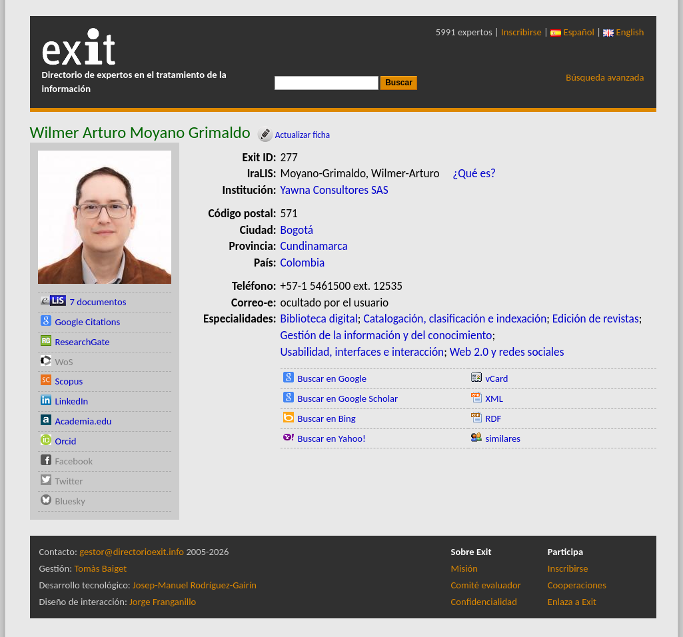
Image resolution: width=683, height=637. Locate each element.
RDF (494, 418)
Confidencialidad (484, 602)
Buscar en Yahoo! (332, 438)
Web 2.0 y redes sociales (507, 351)
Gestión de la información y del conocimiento (386, 335)
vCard (497, 378)
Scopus (69, 381)
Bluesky (70, 501)
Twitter (69, 481)
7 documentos (98, 302)
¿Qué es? (474, 173)
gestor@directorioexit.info (131, 552)
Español (572, 32)
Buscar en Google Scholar (348, 398)
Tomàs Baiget (100, 568)
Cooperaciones (577, 585)
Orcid (66, 441)
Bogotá (297, 230)
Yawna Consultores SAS (334, 190)
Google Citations (88, 322)
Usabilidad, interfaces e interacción (362, 351)
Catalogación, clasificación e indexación (454, 318)
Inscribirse (521, 32)
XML (494, 398)
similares (503, 438)
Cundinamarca (314, 246)
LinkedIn (72, 401)
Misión (464, 568)
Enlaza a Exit (572, 602)
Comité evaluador (486, 585)
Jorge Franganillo (162, 602)
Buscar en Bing (327, 418)
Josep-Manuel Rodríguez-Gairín (195, 585)
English (623, 32)
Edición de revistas (595, 318)
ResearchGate (82, 342)
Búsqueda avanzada (605, 77)
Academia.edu (83, 421)
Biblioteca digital (319, 318)
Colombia (303, 262)
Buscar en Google (332, 378)
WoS (64, 362)
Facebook (74, 461)
